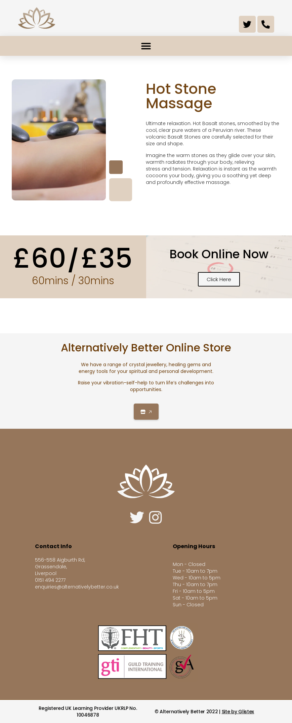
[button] (145, 46)
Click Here (219, 279)
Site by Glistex (238, 711)
